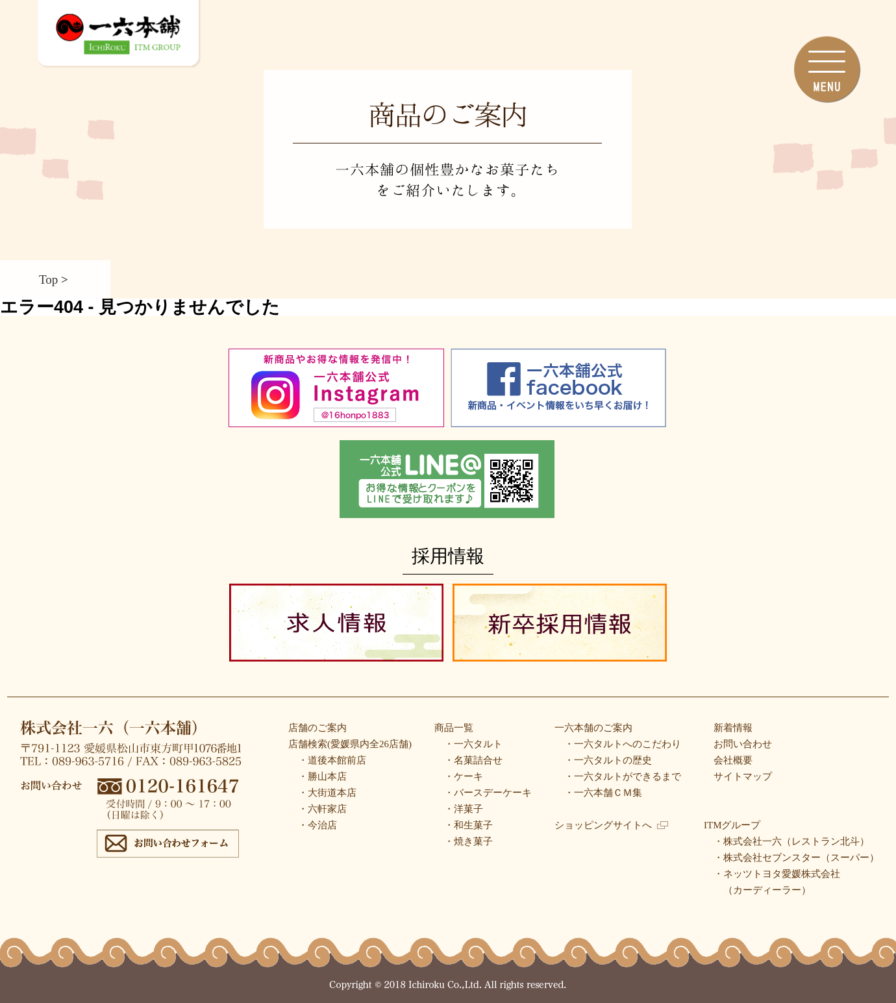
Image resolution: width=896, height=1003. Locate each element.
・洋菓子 (463, 809)
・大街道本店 (327, 792)
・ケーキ (463, 776)
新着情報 (733, 728)
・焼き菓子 (468, 841)
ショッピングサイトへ (611, 825)
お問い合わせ (743, 744)
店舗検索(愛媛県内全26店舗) (350, 744)
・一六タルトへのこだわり (622, 744)
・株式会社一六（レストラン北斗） (791, 841)
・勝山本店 (322, 776)
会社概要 (733, 760)
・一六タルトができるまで (622, 776)
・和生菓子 (468, 825)
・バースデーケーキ (488, 792)
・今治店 (317, 825)
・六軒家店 (322, 809)
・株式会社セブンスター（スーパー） (796, 857)
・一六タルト (473, 744)
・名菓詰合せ (473, 760)
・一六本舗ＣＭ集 (603, 792)
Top (48, 279)
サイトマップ (743, 776)
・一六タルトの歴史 (608, 760)
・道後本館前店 (332, 760)
